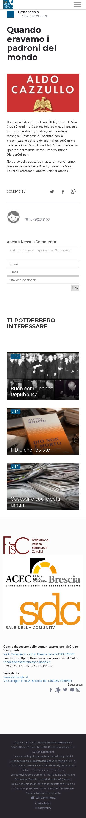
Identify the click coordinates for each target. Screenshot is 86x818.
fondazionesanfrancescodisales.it (26, 662)
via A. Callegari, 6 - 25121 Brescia (25, 654)
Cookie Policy (43, 803)
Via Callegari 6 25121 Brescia (22, 681)
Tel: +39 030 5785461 (57, 681)
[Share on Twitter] (52, 192)
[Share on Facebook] (63, 192)
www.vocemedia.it (15, 677)
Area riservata (43, 798)
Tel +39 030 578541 (61, 654)
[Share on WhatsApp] (74, 192)
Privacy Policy (43, 808)
